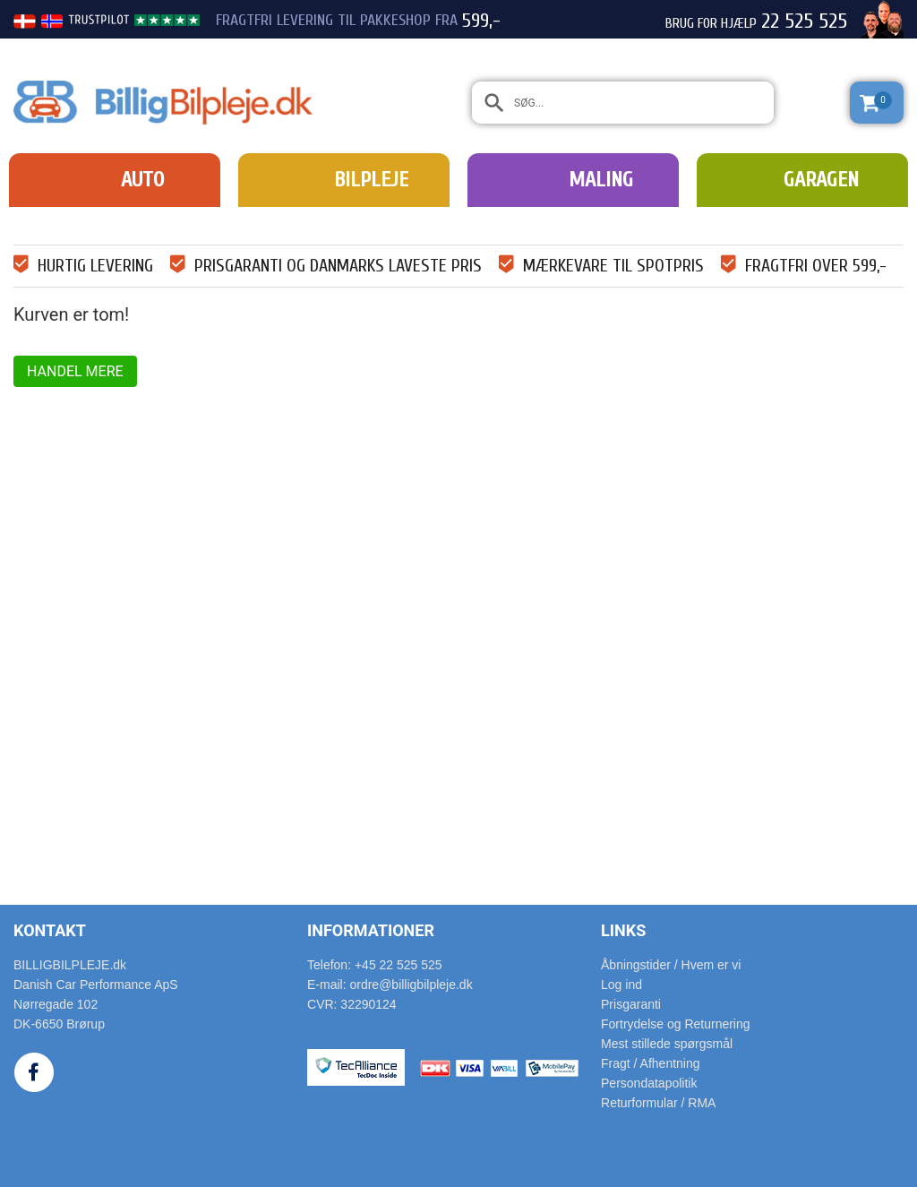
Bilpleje (371, 180)
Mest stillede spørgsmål (667, 1043)
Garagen (821, 180)
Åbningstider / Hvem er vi (671, 965)
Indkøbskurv (95, 222)
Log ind (621, 984)
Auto (142, 180)
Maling (601, 180)
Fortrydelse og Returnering (675, 1024)
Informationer (370, 930)
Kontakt (49, 930)
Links (623, 930)
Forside (38, 222)
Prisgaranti (631, 1004)
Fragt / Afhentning (650, 1063)
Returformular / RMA (658, 1103)
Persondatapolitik (649, 1083)
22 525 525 (804, 21)
